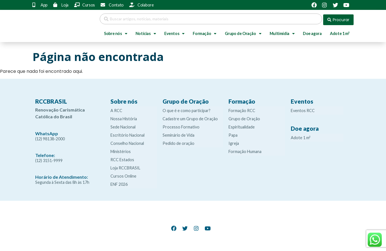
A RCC (116, 108)
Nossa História (123, 117)
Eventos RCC (303, 108)
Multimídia (282, 32)
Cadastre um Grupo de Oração (190, 117)
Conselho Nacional (127, 141)
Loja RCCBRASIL (125, 166)
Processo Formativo (181, 125)
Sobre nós (115, 32)
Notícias (146, 32)
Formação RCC (242, 108)
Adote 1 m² (339, 31)
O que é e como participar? (186, 108)
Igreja (234, 141)
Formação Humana (245, 149)
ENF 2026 (119, 182)
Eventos (174, 32)
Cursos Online (123, 174)
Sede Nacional (123, 125)
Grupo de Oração (243, 32)
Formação (204, 32)
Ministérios (120, 149)
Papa (233, 133)
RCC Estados (122, 158)
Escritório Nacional (127, 133)
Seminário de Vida (178, 133)
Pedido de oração (178, 141)
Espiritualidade (242, 125)
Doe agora (312, 31)
